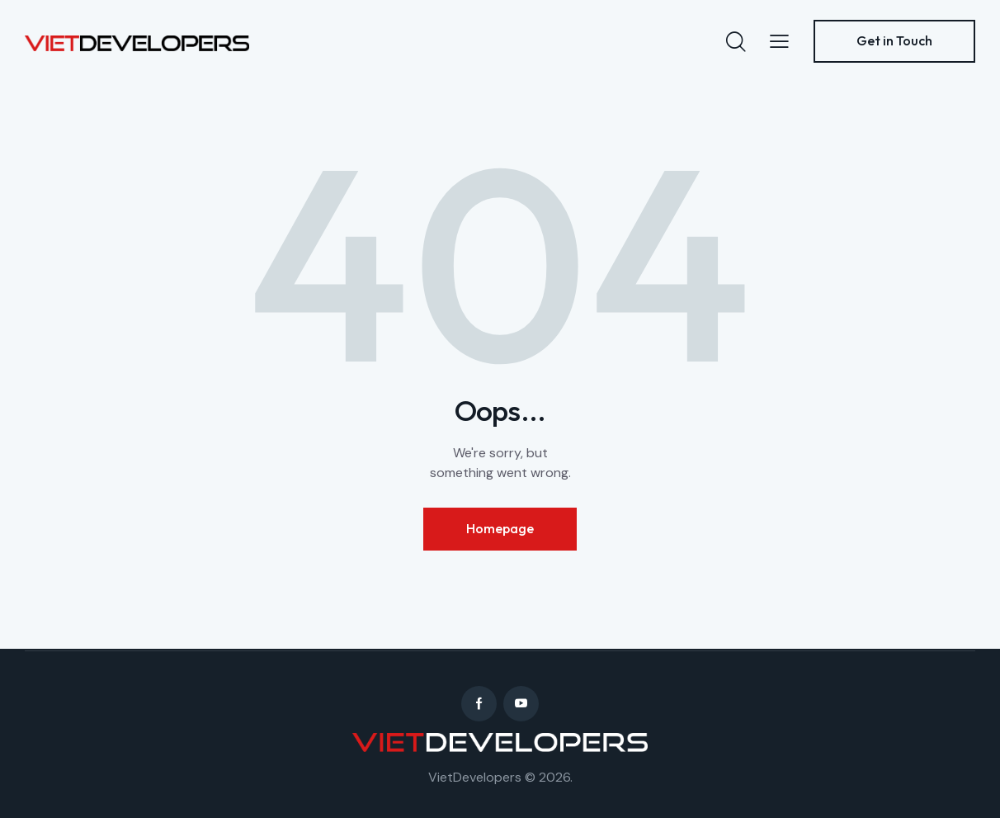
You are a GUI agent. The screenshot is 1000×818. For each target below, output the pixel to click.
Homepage (500, 528)
